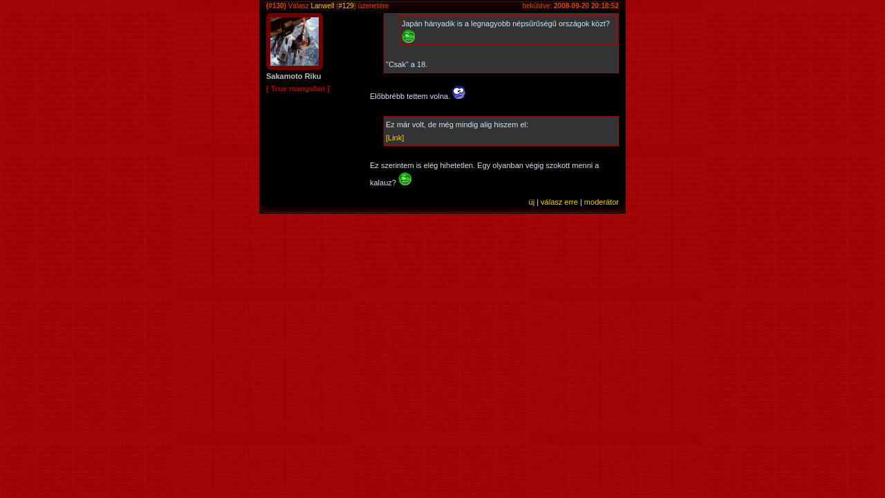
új (532, 202)
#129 (346, 6)
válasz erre (559, 202)
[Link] (395, 137)
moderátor (601, 202)
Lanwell (322, 6)
